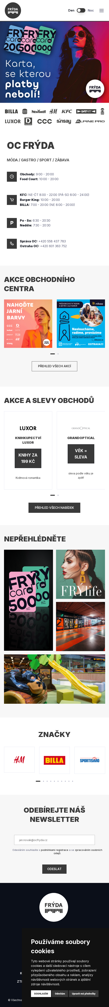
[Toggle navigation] (101, 10)
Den (71, 10)
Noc (91, 10)
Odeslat (54, 869)
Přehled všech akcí (54, 366)
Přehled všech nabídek (54, 508)
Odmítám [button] (60, 993)
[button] (52, 353)
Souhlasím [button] (41, 993)
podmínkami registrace (54, 849)
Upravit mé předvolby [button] (83, 993)
